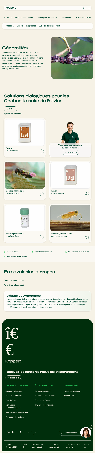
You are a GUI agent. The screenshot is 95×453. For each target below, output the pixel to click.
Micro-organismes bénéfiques (17, 412)
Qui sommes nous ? (43, 391)
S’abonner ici (14, 378)
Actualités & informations (45, 396)
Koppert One (69, 396)
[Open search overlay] (84, 8)
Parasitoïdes (11, 400)
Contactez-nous (70, 152)
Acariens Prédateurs (14, 391)
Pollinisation (10, 422)
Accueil (6, 18)
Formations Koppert (43, 400)
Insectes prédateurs (14, 396)
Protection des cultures (24, 18)
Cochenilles (66, 18)
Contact (38, 410)
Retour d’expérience (72, 391)
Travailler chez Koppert (44, 405)
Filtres (10, 109)
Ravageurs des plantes (47, 18)
